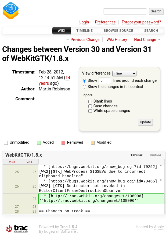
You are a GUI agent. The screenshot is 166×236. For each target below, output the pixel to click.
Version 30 (82, 49)
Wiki (62, 31)
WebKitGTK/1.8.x (39, 58)
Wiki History (117, 39)
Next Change (145, 39)
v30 (12, 162)
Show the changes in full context (113, 86)
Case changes (105, 106)
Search (151, 31)
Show (90, 80)
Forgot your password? (141, 22)
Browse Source (118, 31)
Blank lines (102, 101)
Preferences (105, 22)
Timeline (84, 31)
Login (84, 22)
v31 (29, 162)
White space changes (111, 110)
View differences (96, 73)
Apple (159, 227)
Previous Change (85, 39)
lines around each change (128, 80)
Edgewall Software (60, 231)
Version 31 (134, 49)
